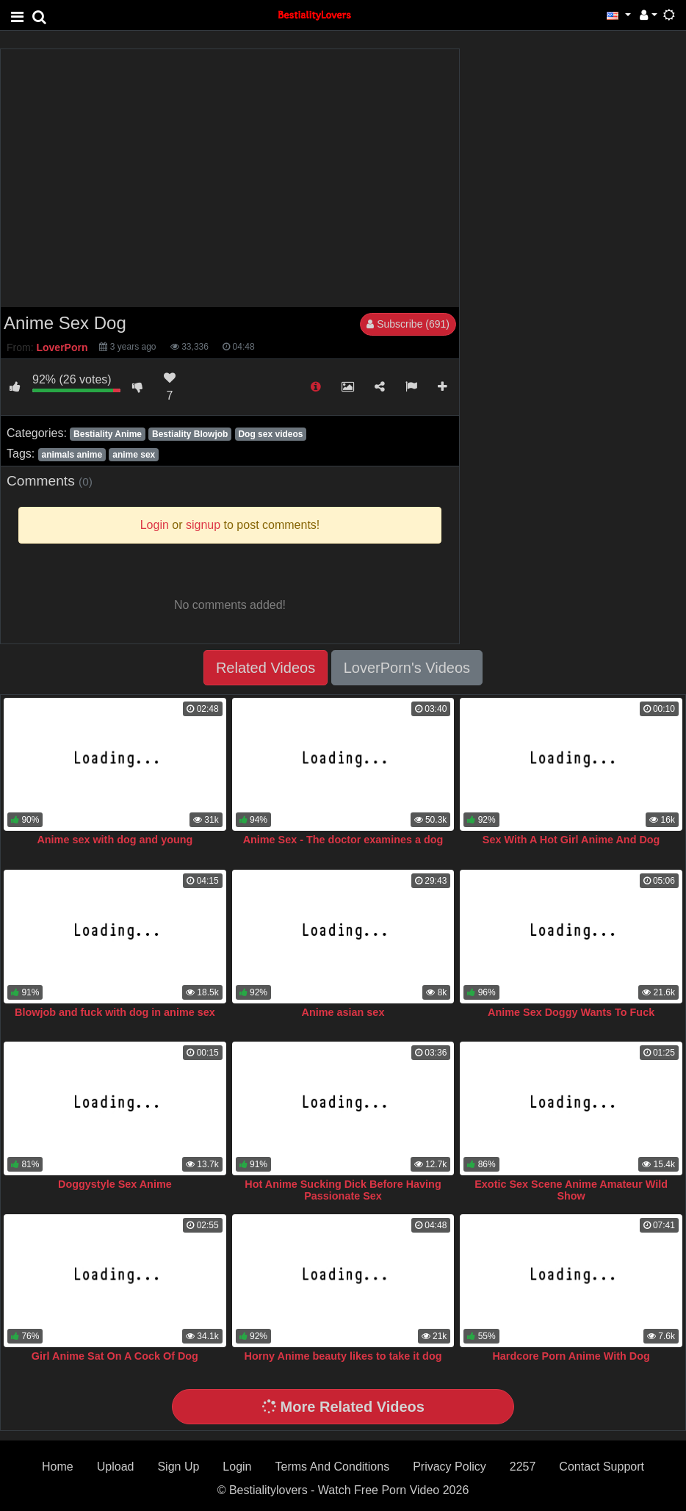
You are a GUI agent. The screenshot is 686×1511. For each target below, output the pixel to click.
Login (237, 1466)
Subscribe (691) (408, 324)
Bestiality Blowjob (190, 434)
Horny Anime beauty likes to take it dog (343, 1356)
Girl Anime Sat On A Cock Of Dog (115, 1356)
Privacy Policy (449, 1466)
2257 (523, 1466)
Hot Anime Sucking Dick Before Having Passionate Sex (343, 1190)
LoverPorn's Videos (407, 668)
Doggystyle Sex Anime (115, 1184)
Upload (115, 1466)
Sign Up (178, 1466)
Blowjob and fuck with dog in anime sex (115, 1012)
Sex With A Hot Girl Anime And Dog (571, 839)
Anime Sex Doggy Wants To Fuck (571, 1012)
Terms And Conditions (332, 1466)
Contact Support (601, 1466)
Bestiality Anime (107, 434)
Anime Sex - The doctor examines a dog (343, 839)
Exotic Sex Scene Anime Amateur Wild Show (571, 1190)
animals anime (71, 455)
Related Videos (265, 668)
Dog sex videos (270, 434)
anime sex (133, 455)
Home (57, 1466)
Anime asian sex (343, 1012)
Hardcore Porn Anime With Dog (570, 1356)
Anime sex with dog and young (114, 839)
